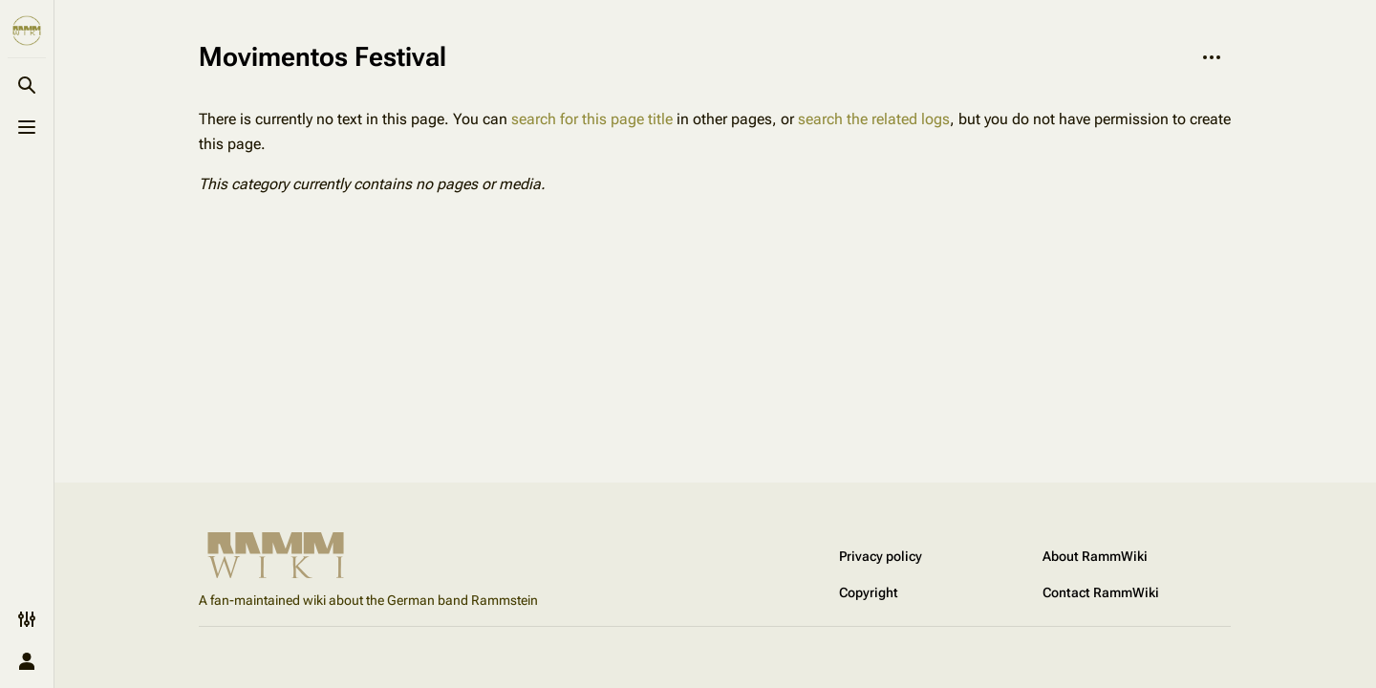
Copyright (868, 592)
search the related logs (874, 119)
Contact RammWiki (1101, 592)
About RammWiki (1095, 556)
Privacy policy (880, 556)
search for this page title (592, 119)
